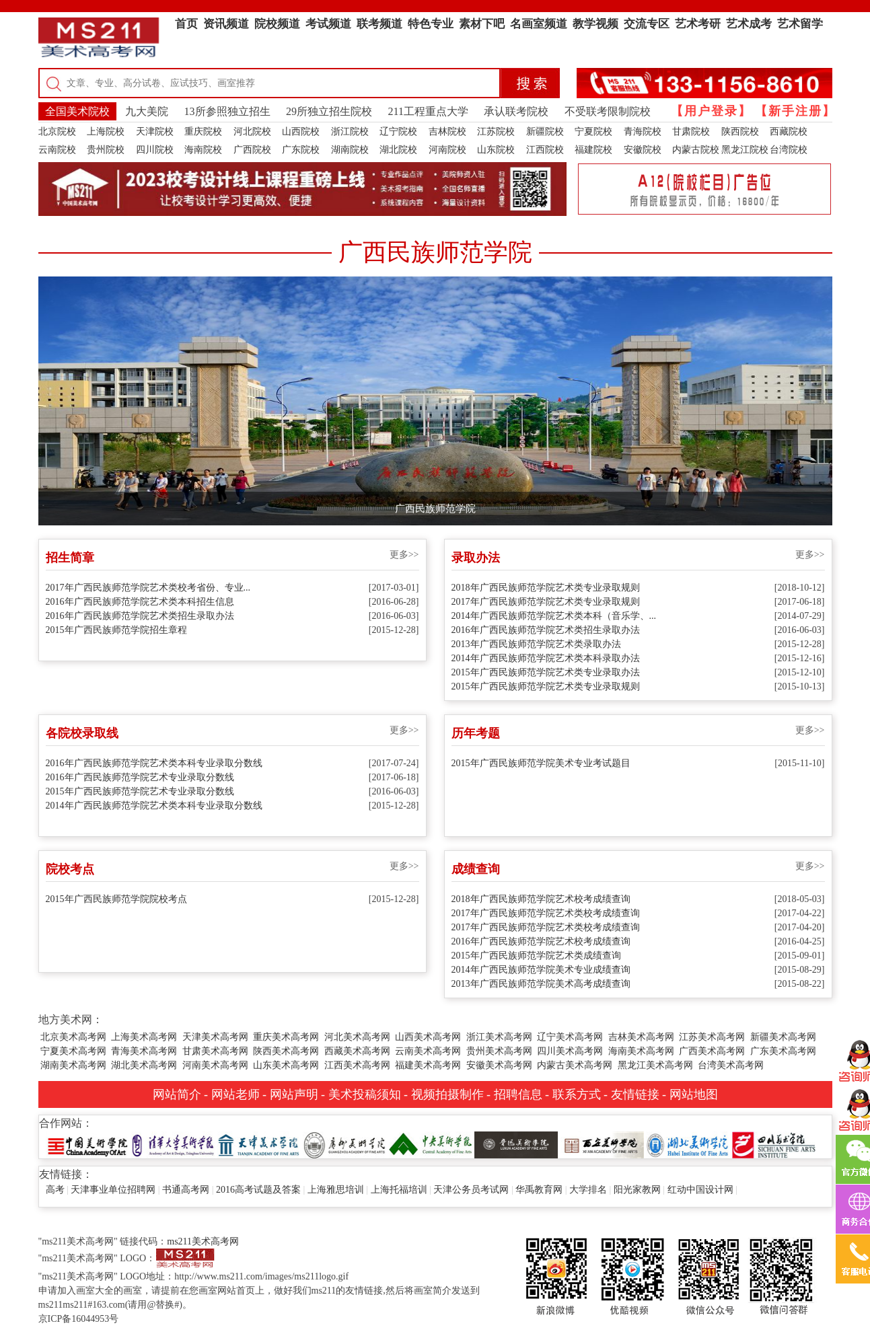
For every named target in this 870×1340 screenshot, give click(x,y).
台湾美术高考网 (731, 1065)
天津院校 (155, 131)
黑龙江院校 (744, 150)
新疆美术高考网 (783, 1037)
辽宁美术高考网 (570, 1037)
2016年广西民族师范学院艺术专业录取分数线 (140, 777)
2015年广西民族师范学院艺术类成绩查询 (536, 956)
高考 (55, 1190)
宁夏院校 (593, 131)
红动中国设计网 (700, 1190)
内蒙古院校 (695, 150)
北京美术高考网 (73, 1037)
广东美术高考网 (783, 1051)
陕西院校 (740, 131)
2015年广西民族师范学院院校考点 (116, 899)
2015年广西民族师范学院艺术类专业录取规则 (545, 686)
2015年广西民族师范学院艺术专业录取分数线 (140, 791)
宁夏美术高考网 (73, 1051)
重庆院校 (203, 131)
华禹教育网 (539, 1190)
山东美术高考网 (286, 1065)
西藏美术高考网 (357, 1051)
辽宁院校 (398, 131)
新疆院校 (545, 131)
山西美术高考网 (428, 1037)
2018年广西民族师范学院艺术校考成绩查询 (540, 899)
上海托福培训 (399, 1190)
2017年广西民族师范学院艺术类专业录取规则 (545, 602)
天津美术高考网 (215, 1037)
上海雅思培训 (335, 1190)
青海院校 (642, 131)
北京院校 (57, 131)
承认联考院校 (516, 111)
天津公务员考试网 (471, 1190)
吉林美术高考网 (641, 1037)
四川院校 (155, 150)
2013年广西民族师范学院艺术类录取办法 (536, 644)
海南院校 (203, 150)
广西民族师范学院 (435, 508)
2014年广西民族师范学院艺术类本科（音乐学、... (554, 616)
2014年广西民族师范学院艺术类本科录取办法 (545, 658)
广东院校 (301, 150)
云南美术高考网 (428, 1051)
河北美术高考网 (357, 1037)
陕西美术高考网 (286, 1051)
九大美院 (146, 111)
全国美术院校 (77, 111)
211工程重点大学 (428, 111)
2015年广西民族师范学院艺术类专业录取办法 (545, 672)
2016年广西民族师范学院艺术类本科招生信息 (140, 602)
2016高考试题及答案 (258, 1190)
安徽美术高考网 (499, 1065)
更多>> (404, 555)
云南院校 (57, 150)
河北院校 (252, 131)
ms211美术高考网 (203, 1241)
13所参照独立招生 (227, 111)
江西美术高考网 (357, 1065)
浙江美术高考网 (499, 1037)
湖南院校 (350, 150)
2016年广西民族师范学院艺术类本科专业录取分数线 (154, 763)
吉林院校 (447, 131)
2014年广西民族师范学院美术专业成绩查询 (540, 970)
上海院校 (105, 131)
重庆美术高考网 (286, 1037)
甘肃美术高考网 (215, 1051)
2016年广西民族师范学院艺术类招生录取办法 (140, 616)
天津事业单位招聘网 (113, 1190)
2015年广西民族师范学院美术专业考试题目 (540, 763)
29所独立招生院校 (329, 111)
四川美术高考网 (570, 1051)
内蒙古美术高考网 (574, 1065)
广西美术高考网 (712, 1051)
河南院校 (447, 150)
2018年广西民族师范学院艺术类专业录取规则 (545, 588)
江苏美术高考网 (712, 1037)
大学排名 (588, 1190)
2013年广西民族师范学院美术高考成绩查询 (540, 984)
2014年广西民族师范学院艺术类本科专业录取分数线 (154, 806)
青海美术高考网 (144, 1051)
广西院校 (252, 150)
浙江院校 (350, 131)
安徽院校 (642, 150)
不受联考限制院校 (608, 111)
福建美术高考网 (428, 1065)
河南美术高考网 (215, 1065)
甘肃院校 (691, 131)
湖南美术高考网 (73, 1065)
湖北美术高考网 (144, 1065)
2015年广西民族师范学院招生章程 (116, 630)
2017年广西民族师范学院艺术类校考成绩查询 (545, 913)
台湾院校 (788, 150)
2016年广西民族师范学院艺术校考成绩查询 (540, 941)
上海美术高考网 (144, 1037)
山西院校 (301, 131)
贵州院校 (105, 150)
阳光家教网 (637, 1190)
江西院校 (545, 150)
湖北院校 (398, 150)
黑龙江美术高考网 (655, 1065)
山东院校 (496, 150)
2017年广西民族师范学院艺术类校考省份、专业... (148, 588)
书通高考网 (185, 1190)
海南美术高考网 (641, 1051)
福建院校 (593, 150)
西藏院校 (788, 131)
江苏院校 (496, 131)
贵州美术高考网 (499, 1051)
